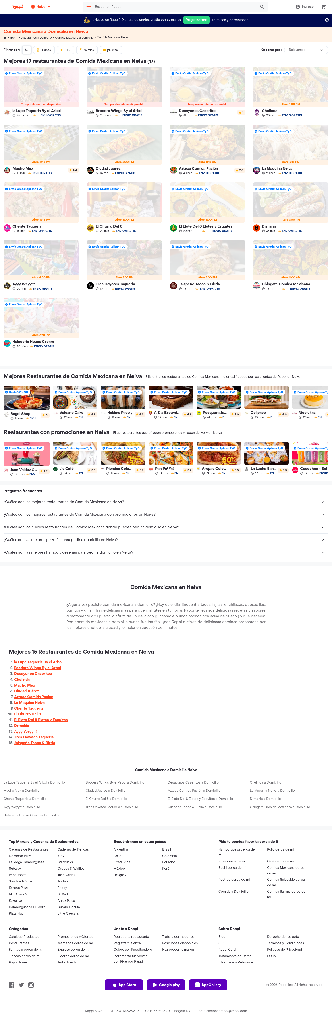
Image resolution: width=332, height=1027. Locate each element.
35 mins (86, 49)
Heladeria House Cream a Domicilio (31, 815)
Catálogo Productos (24, 937)
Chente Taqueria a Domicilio (25, 799)
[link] (41, 92)
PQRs (271, 956)
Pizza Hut (16, 913)
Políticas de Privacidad (284, 950)
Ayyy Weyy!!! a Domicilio (22, 807)
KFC (61, 856)
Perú (165, 869)
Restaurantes (19, 943)
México (119, 869)
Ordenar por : (271, 50)
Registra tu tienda (127, 943)
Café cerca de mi (280, 861)
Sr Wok (63, 894)
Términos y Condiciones (285, 943)
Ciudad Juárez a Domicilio (105, 791)
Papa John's (18, 875)
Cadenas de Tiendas (73, 849)
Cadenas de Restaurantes (28, 849)
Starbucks (65, 862)
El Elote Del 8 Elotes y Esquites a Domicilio (200, 799)
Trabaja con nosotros (178, 937)
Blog (221, 937)
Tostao (63, 881)
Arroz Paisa (66, 901)
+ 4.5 (65, 49)
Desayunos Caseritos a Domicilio (193, 782)
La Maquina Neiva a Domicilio (272, 791)
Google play (166, 985)
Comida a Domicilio (233, 892)
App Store (124, 985)
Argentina (121, 849)
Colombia (169, 856)
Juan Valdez (66, 875)
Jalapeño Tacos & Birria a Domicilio (195, 807)
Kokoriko (15, 901)
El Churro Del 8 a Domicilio (106, 799)
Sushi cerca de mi (232, 868)
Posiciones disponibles (180, 943)
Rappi (9, 37)
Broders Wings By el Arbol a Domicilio (115, 782)
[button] (41, 6)
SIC (221, 943)
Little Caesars (68, 913)
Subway (15, 869)
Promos (43, 49)
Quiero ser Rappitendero (133, 950)
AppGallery (208, 985)
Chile (117, 856)
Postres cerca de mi (234, 880)
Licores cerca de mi (73, 956)
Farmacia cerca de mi (25, 950)
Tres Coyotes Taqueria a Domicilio (112, 807)
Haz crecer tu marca (178, 950)
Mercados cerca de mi (75, 943)
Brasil (166, 849)
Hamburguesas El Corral (27, 907)
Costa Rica (122, 862)
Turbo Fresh (67, 962)
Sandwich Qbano (22, 881)
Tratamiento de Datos (234, 956)
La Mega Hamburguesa (26, 862)
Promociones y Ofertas (75, 937)
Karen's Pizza (19, 888)
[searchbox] (174, 7)
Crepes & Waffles (71, 869)
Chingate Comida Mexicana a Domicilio (280, 807)
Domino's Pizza (20, 856)
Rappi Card (227, 950)
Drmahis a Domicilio (265, 799)
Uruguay (120, 875)
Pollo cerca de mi (280, 849)
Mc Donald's (18, 894)
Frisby (62, 888)
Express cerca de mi (73, 950)
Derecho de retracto (283, 937)
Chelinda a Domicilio (265, 782)
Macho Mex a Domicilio (21, 791)
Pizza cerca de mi (232, 861)
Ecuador (168, 862)
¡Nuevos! (110, 49)
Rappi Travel (18, 962)
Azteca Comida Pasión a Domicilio (194, 791)
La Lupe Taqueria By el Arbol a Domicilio (34, 782)
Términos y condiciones (230, 20)
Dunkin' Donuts (69, 907)
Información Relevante (235, 962)
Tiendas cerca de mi (24, 956)
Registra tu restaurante (131, 937)
